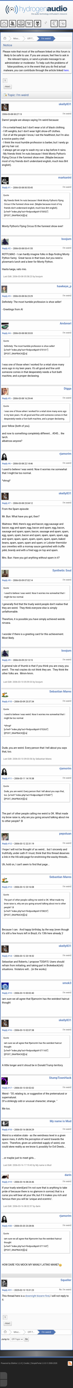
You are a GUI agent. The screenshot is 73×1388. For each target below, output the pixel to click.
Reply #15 (7, 993)
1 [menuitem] (5, 80)
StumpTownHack (60, 1078)
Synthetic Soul (61, 570)
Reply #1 (6, 187)
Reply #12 (7, 843)
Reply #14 (7, 956)
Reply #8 (6, 580)
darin (68, 1175)
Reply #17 (7, 1088)
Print (7, 87)
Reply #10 (7, 701)
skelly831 (65, 104)
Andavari (65, 323)
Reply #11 (7, 778)
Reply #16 (7, 1030)
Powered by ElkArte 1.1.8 (11, 1363)
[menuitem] (8, 87)
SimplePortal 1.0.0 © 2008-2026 (44, 1363)
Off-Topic (30, 38)
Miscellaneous (16, 38)
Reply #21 (7, 1290)
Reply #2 (6, 248)
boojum (66, 239)
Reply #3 (6, 296)
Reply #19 (7, 1182)
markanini (64, 177)
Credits (26, 1363)
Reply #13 (7, 887)
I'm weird (46, 38)
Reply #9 (6, 660)
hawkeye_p (64, 286)
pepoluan (65, 833)
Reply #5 (6, 398)
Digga (67, 388)
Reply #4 (6, 333)
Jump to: (5, 1339)
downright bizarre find (37, 1295)
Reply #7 (6, 503)
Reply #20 (7, 1226)
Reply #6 (6, 463)
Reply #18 (7, 1129)
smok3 (66, 983)
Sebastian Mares (60, 691)
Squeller (65, 1280)
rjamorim (65, 453)
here (66, 70)
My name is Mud (60, 1121)
